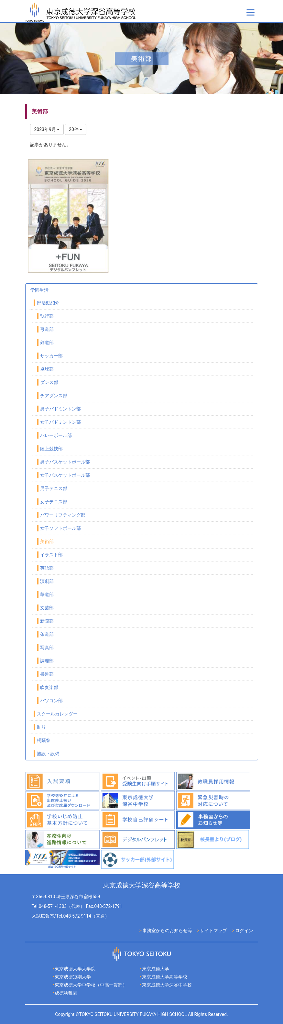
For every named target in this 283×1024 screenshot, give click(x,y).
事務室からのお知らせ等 (167, 930)
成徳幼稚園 (66, 993)
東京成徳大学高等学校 (164, 976)
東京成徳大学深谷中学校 (167, 984)
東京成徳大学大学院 (75, 968)
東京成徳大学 (155, 968)
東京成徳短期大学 (73, 976)
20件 (75, 129)
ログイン (244, 930)
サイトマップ (213, 930)
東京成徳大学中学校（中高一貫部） (91, 984)
